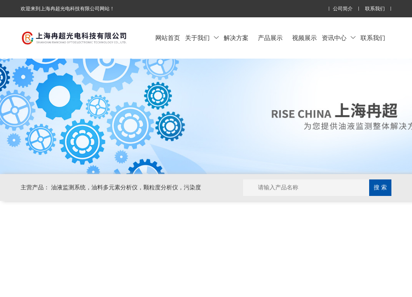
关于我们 (202, 37)
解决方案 (236, 37)
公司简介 (343, 9)
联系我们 (375, 9)
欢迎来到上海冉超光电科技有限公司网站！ (68, 9)
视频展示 (304, 37)
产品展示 (270, 37)
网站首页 (167, 37)
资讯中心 (339, 37)
